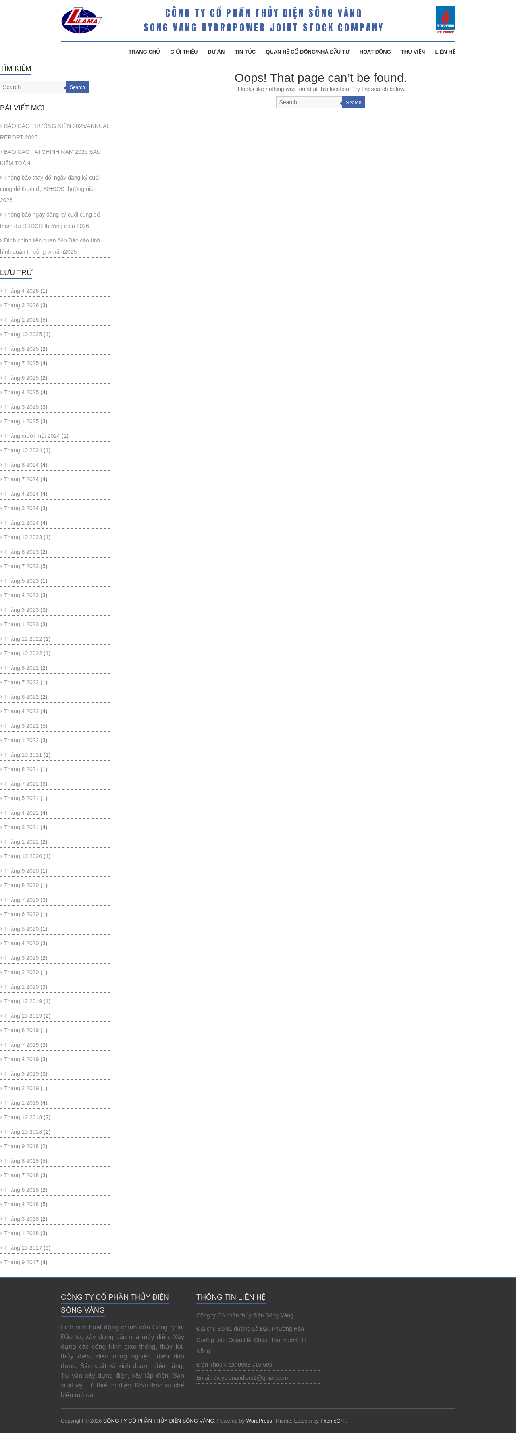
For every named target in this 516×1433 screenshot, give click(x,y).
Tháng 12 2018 (23, 1117)
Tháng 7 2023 (21, 566)
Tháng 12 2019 (23, 1001)
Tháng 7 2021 (21, 784)
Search (353, 103)
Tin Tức (245, 52)
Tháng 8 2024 (21, 465)
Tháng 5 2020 (21, 929)
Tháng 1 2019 (21, 1103)
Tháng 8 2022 (21, 668)
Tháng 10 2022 (23, 653)
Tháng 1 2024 (21, 523)
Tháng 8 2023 (21, 552)
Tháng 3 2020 (21, 958)
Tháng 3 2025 (21, 407)
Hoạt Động (375, 52)
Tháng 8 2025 (21, 349)
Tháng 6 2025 (21, 378)
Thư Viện (413, 52)
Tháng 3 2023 (21, 610)
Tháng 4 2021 (21, 813)
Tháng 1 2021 (21, 842)
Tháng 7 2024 (21, 479)
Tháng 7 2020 (21, 900)
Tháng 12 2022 (23, 639)
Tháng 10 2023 (23, 537)
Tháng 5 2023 (21, 581)
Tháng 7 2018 (21, 1175)
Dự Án (216, 52)
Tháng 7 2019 (21, 1045)
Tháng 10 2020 (23, 856)
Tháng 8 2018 (21, 1161)
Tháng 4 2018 (21, 1204)
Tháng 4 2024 (21, 494)
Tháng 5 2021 (21, 798)
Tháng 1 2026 (21, 320)
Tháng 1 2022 (21, 740)
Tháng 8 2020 (21, 885)
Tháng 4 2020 (21, 943)
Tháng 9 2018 (21, 1146)
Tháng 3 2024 (21, 508)
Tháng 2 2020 (21, 972)
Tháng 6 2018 (21, 1190)
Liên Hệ (445, 52)
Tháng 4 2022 (21, 711)
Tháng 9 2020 (21, 871)
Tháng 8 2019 (21, 1030)
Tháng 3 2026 (21, 305)
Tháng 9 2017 (21, 1262)
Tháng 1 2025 (21, 421)
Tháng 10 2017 (23, 1248)
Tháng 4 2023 (21, 595)
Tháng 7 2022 (21, 682)
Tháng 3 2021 (21, 827)
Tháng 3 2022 (21, 726)
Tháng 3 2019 (21, 1074)
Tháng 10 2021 (23, 755)
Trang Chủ (144, 52)
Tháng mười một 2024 (32, 436)
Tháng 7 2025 (21, 363)
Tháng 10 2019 (23, 1016)
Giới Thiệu (184, 52)
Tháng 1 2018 (21, 1233)
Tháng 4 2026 (21, 291)
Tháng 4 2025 (21, 392)
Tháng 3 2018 (21, 1219)
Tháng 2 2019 (21, 1088)
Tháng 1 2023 (21, 624)
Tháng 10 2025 (23, 334)
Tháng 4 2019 (21, 1059)
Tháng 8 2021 (21, 769)
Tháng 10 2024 (23, 450)
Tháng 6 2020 (21, 914)
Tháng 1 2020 (21, 987)
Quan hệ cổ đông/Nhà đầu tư (308, 52)
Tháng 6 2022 (21, 697)
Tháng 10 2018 (23, 1132)
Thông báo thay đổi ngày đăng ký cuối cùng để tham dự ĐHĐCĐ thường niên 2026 (50, 188)
